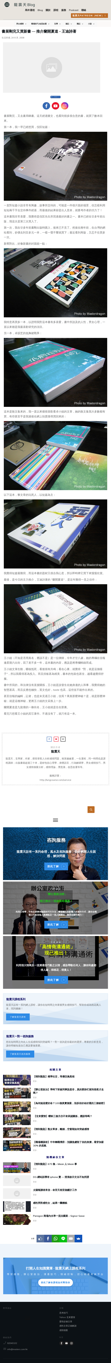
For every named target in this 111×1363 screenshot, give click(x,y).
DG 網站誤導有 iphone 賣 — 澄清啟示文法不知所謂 (55, 1180)
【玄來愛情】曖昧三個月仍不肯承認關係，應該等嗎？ (62, 1116)
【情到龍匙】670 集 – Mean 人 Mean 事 (55, 1167)
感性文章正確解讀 (67, 1325)
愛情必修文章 (65, 1321)
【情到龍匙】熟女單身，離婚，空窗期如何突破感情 (61, 1129)
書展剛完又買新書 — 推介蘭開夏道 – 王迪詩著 (39, 31)
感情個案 (63, 1330)
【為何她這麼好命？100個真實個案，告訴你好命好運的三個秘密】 (69, 1103)
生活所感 (6, 37)
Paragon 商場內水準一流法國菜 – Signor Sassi (55, 1219)
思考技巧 (63, 1312)
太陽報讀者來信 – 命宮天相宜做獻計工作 (55, 1193)
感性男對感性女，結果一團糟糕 (55, 1206)
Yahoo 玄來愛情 (67, 1317)
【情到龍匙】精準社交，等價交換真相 (53, 1076)
